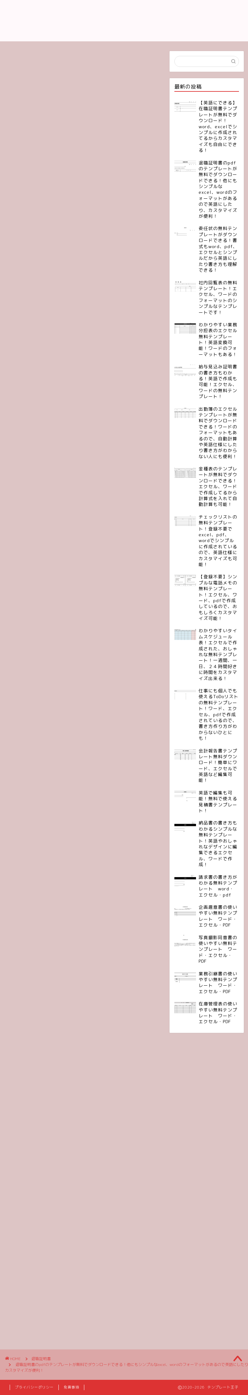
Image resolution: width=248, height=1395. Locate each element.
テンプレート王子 (124, 20)
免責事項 (71, 1387)
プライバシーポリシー (34, 1387)
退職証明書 (22, 151)
